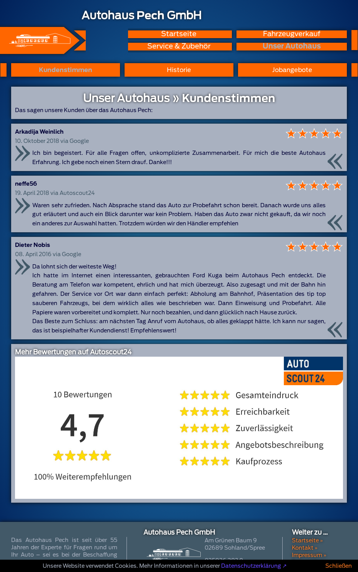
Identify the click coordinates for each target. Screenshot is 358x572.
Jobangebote (292, 70)
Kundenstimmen (65, 70)
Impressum (307, 555)
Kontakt (302, 548)
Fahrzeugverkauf (291, 34)
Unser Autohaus (292, 46)
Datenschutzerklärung (251, 566)
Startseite (178, 34)
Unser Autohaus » (131, 98)
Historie (179, 70)
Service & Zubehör (179, 46)
